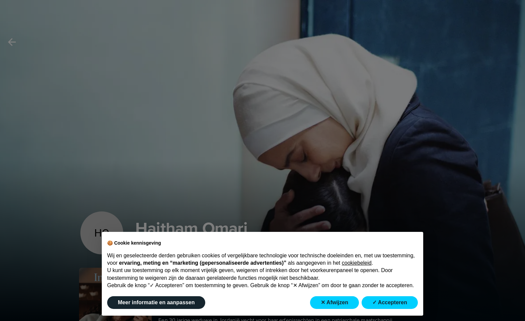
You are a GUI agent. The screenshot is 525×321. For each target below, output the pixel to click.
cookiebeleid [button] (357, 263)
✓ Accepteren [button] (389, 302)
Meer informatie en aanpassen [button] (156, 302)
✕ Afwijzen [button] (334, 302)
